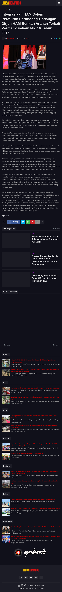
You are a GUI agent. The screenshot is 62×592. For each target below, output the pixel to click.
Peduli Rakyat (31, 589)
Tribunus (41, 589)
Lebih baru (6, 345)
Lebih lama (55, 345)
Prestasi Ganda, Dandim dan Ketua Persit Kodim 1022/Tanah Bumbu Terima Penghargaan (45, 260)
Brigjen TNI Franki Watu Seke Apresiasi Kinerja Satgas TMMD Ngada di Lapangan (35, 388)
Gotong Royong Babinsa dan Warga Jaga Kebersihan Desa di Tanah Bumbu (33, 499)
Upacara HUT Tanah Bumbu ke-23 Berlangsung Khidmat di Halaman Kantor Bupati (35, 509)
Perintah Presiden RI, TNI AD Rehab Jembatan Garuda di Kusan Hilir (45, 239)
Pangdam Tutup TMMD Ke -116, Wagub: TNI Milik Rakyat (27, 453)
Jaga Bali (21, 589)
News (10, 10)
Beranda (4, 10)
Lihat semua (56, 228)
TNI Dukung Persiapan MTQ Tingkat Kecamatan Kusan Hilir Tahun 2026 (45, 278)
